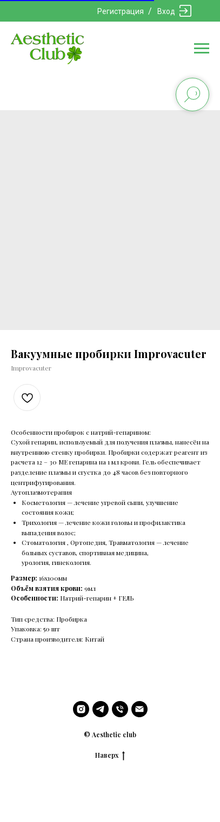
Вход (166, 11)
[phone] (120, 709)
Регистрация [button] (120, 11)
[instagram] (81, 709)
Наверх (110, 755)
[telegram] (100, 709)
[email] (139, 709)
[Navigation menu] (201, 48)
